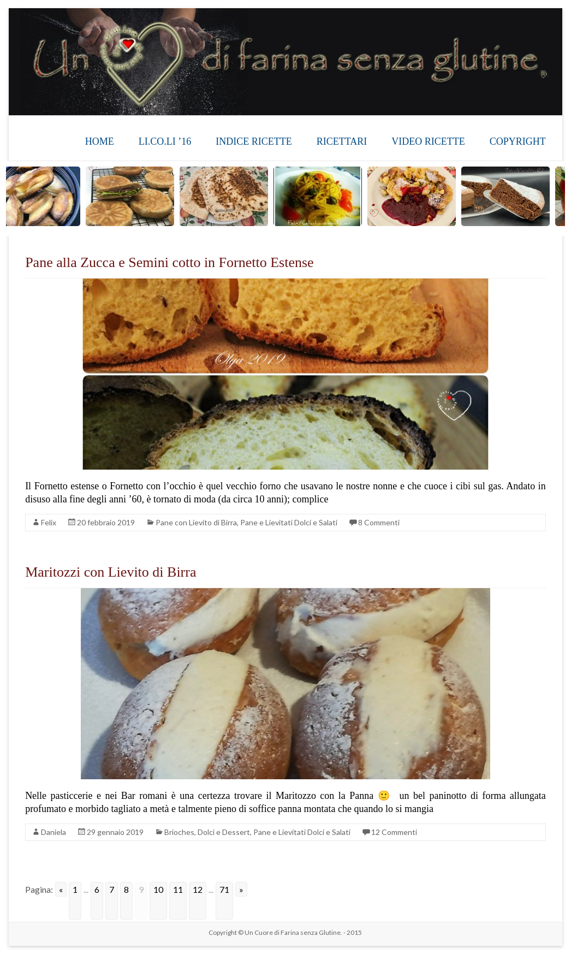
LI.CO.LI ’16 (165, 141)
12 (198, 889)
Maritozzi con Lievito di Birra (110, 572)
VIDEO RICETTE (428, 141)
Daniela (53, 832)
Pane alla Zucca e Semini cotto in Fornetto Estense (169, 262)
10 (158, 889)
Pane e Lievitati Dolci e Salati (288, 522)
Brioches (179, 832)
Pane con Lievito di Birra (196, 522)
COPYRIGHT (518, 141)
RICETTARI (342, 141)
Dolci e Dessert (224, 832)
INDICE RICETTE (254, 141)
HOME (99, 141)
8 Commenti (379, 522)
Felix (48, 522)
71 (224, 889)
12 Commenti (394, 832)
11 (178, 889)
